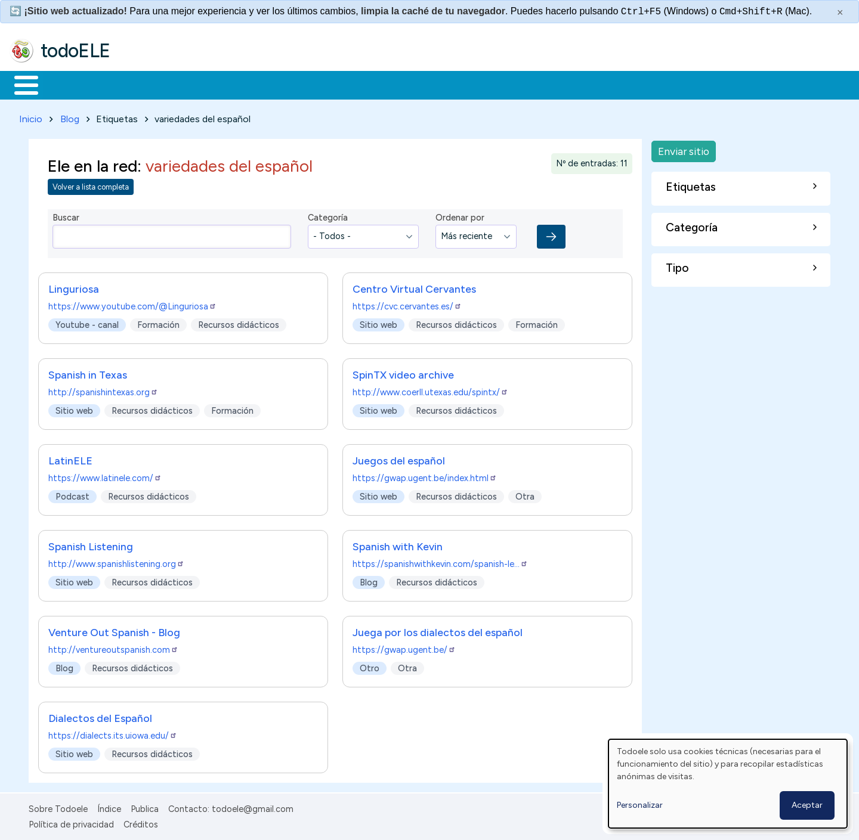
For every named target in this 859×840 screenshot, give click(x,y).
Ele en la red (92, 163)
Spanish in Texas (87, 372)
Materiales (67, 84)
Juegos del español (399, 458)
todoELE (75, 50)
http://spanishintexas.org (103, 390)
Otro (369, 666)
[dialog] (727, 783)
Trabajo (215, 84)
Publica (145, 806)
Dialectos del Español (100, 715)
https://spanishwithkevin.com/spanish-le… (440, 561)
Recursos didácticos (238, 322)
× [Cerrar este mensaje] (840, 12)
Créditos (140, 822)
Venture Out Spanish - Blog (114, 630)
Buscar (490, 84)
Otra (524, 494)
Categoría (328, 215)
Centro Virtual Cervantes (414, 286)
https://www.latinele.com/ (105, 475)
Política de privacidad (71, 822)
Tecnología (356, 84)
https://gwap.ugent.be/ (404, 647)
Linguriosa (73, 286)
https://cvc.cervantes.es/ (407, 304)
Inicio (20, 84)
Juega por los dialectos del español (438, 630)
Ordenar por (459, 215)
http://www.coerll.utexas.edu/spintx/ (430, 390)
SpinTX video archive (403, 372)
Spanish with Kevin (398, 544)
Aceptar (807, 805)
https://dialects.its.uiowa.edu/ (112, 733)
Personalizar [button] (640, 805)
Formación (144, 84)
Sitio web (378, 322)
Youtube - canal (87, 322)
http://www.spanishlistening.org (116, 561)
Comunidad (436, 84)
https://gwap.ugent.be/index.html (425, 475)
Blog (69, 116)
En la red (281, 84)
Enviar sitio (683, 148)
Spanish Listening (90, 544)
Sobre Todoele (58, 806)
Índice (109, 806)
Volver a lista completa (90, 185)
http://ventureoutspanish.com (113, 647)
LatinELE (70, 458)
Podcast (72, 494)
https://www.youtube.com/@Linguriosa (132, 304)
